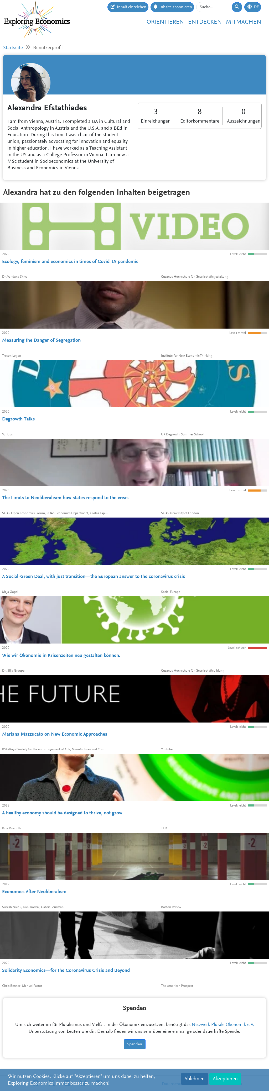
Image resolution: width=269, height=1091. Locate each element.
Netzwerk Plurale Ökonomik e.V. (223, 1025)
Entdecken (205, 22)
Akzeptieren (225, 1079)
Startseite (13, 47)
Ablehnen (194, 1079)
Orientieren (165, 22)
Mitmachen (243, 22)
